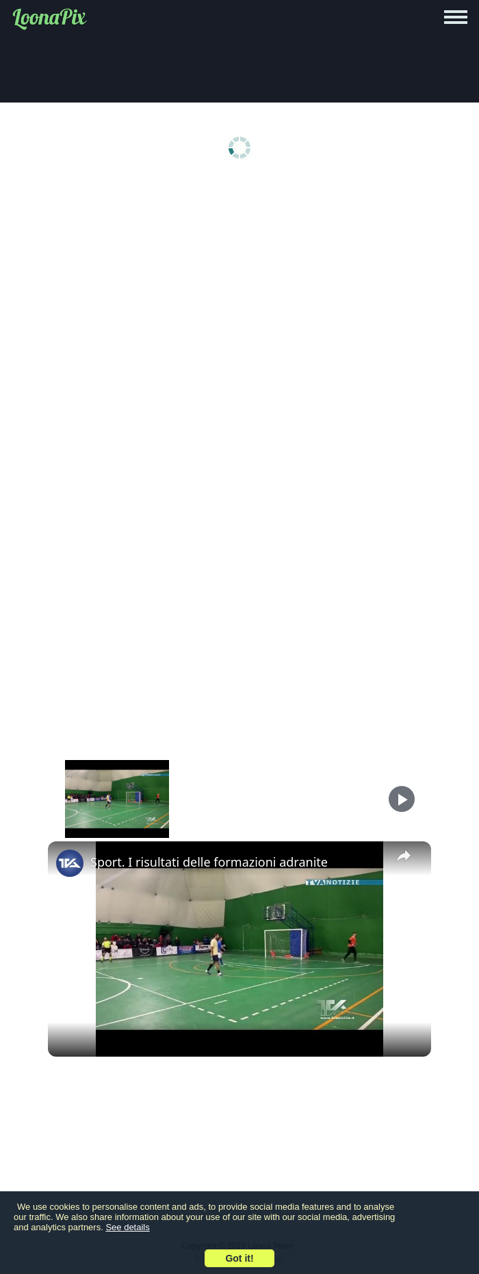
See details (127, 1227)
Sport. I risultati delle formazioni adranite (209, 862)
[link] (69, 863)
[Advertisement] (239, 288)
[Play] (401, 799)
